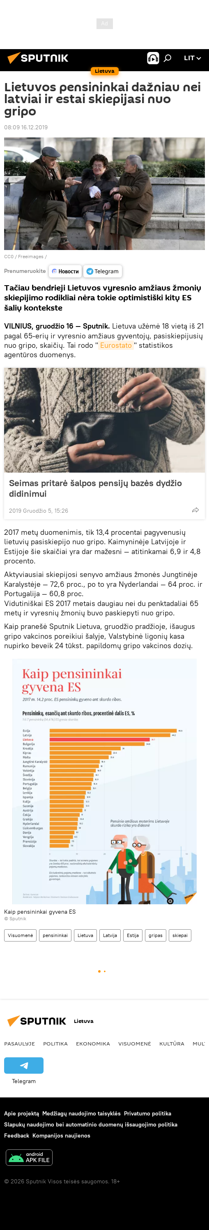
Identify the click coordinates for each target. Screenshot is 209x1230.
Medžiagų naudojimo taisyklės (81, 1113)
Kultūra (171, 1043)
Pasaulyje (19, 1043)
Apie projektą (21, 1113)
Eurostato (116, 345)
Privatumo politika (147, 1113)
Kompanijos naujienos (61, 1135)
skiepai (180, 935)
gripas (156, 935)
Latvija (110, 935)
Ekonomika (93, 1043)
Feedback (16, 1135)
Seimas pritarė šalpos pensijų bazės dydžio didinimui (95, 488)
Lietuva (85, 935)
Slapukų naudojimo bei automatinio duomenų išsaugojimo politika (90, 1124)
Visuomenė (20, 935)
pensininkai (55, 935)
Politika (55, 1043)
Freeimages (31, 256)
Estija (133, 935)
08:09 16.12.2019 (26, 127)
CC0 (9, 256)
